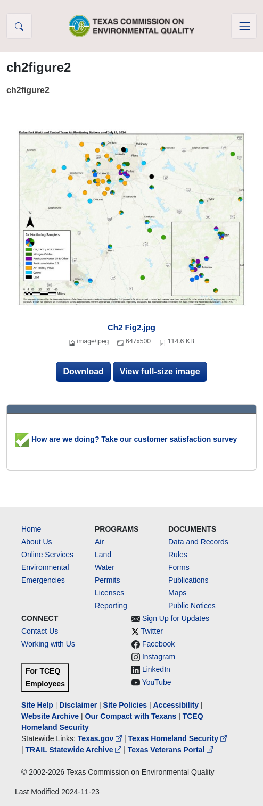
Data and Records (198, 542)
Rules (177, 554)
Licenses (109, 593)
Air (99, 542)
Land (103, 554)
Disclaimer (78, 705)
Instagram (158, 656)
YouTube (156, 682)
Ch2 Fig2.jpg (131, 327)
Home (31, 529)
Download (83, 371)
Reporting (111, 605)
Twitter (152, 631)
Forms (179, 567)
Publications (188, 580)
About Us (36, 542)
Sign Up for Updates (175, 618)
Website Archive (50, 716)
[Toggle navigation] (244, 26)
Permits (107, 580)
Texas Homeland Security (177, 738)
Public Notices (192, 605)
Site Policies (125, 705)
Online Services (47, 554)
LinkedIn (156, 669)
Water (104, 567)
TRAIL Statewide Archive (75, 749)
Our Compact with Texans (131, 716)
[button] (19, 26)
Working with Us (48, 644)
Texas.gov (101, 738)
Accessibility (177, 705)
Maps (177, 593)
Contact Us (39, 631)
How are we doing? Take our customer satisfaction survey (126, 439)
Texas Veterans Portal (170, 749)
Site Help (37, 705)
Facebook (158, 644)
